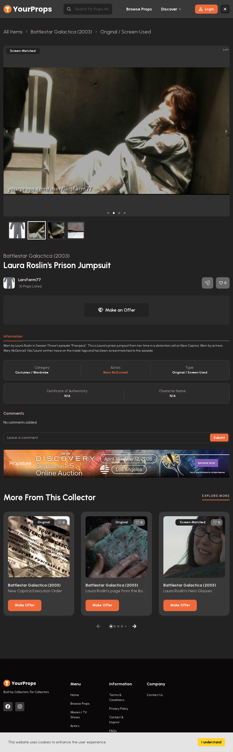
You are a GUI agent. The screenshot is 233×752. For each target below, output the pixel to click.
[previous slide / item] (6, 131)
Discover (169, 9)
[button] (108, 213)
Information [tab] (12, 336)
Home (74, 695)
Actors (74, 726)
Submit (219, 438)
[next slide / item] (226, 131)
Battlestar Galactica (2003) (36, 255)
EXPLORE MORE (216, 496)
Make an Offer (116, 310)
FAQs (112, 731)
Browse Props (139, 9)
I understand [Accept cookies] (211, 742)
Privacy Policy (118, 709)
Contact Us (155, 695)
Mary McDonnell (115, 372)
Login (206, 9)
